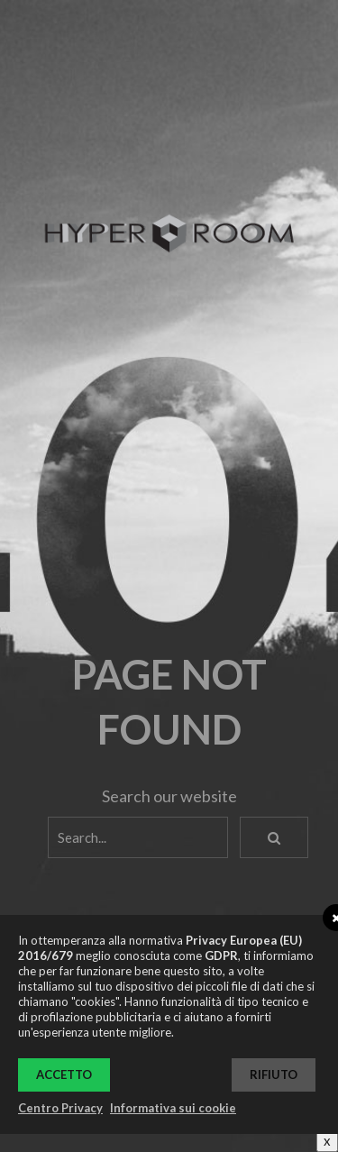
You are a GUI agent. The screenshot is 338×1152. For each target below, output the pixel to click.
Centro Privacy (60, 1108)
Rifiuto (273, 1074)
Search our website (169, 796)
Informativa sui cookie (173, 1108)
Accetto (64, 1074)
